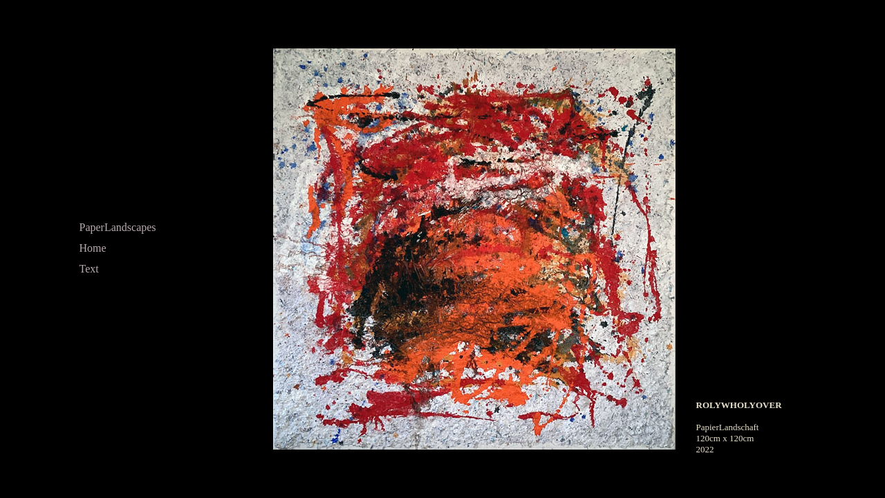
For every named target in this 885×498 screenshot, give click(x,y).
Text (89, 269)
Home (93, 248)
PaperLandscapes (118, 227)
